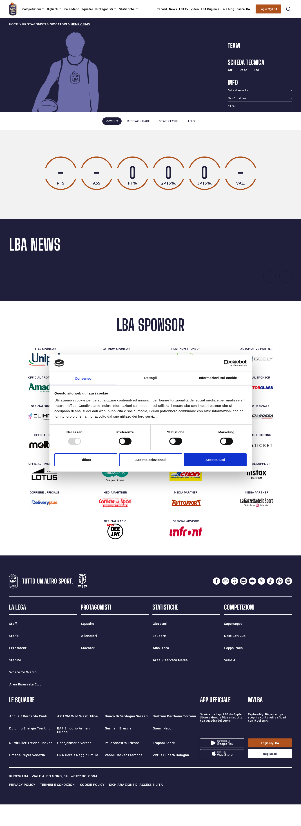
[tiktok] (270, 602)
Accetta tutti (215, 460)
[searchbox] (150, 5)
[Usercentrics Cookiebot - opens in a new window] (227, 363)
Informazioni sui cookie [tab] (218, 378)
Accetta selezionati (150, 460)
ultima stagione (132, 150)
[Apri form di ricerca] (288, 9)
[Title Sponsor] (44, 381)
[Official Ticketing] (256, 467)
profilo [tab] (112, 121)
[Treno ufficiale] (256, 438)
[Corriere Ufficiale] (44, 524)
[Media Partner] (115, 524)
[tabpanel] (150, 185)
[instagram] (225, 602)
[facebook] (216, 602)
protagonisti (34, 24)
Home (13, 24)
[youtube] (252, 602)
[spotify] (288, 602)
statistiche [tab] (168, 121)
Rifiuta (86, 460)
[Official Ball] (44, 467)
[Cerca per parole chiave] (150, 5)
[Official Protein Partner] (44, 409)
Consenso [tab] (83, 378)
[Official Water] (115, 496)
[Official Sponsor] (256, 409)
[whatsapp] (279, 602)
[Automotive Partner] (256, 381)
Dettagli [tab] (150, 378)
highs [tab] (191, 121)
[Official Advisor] (185, 553)
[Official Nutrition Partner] (185, 496)
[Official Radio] (115, 553)
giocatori (58, 24)
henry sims (80, 24)
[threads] (234, 602)
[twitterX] (261, 602)
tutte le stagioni (167, 150)
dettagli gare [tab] (138, 121)
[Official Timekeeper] (44, 496)
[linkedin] (243, 602)
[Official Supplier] (256, 496)
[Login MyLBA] (268, 8)
